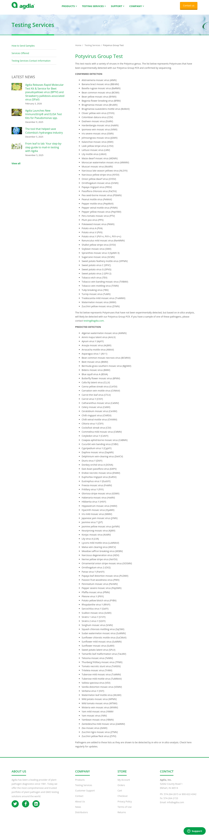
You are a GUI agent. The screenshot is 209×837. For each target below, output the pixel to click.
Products (80, 783)
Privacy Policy (125, 804)
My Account (124, 783)
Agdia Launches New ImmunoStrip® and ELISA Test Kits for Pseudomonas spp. (43, 117)
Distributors (81, 815)
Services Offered (20, 56)
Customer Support (85, 793)
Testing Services (92, 48)
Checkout (122, 799)
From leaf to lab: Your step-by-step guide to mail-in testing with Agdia (43, 150)
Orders (121, 788)
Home (78, 48)
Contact (79, 799)
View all (16, 166)
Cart (120, 793)
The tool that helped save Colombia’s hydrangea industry (44, 134)
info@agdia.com (175, 805)
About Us (80, 804)
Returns (122, 815)
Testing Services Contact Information (31, 63)
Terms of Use (125, 810)
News (78, 810)
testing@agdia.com (94, 323)
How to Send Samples (23, 48)
